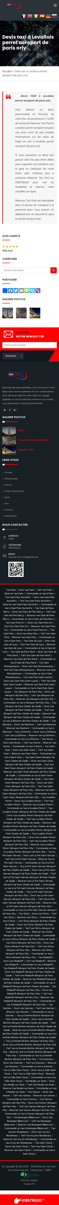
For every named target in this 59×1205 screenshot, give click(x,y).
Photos (8, 485)
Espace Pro (29, 1184)
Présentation (11, 479)
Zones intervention (14, 491)
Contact (9, 510)
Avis (7, 504)
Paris (21, 430)
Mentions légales (29, 1180)
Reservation (11, 516)
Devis (7, 497)
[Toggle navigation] (55, 6)
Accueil (6, 71)
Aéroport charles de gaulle (33, 440)
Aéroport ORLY (26, 449)
